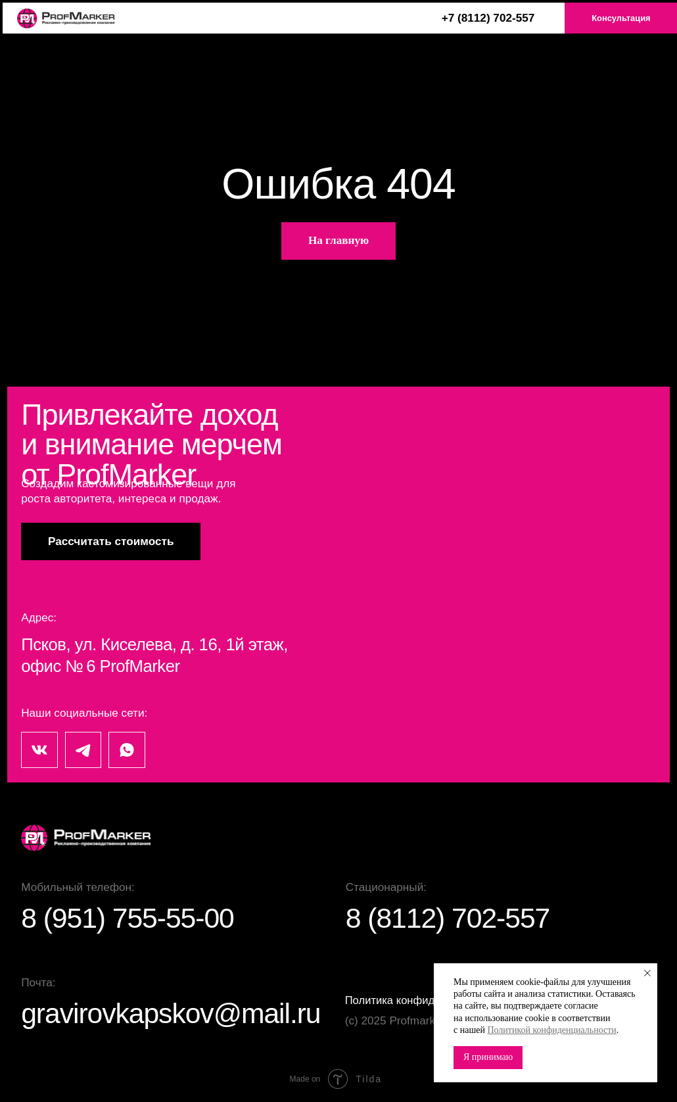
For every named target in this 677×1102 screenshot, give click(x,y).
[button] (110, 541)
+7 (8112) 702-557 (488, 17)
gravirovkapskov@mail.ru (179, 1013)
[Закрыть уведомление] (647, 973)
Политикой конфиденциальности (551, 1030)
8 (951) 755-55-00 (133, 917)
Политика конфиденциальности (428, 1000)
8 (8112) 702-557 (453, 917)
